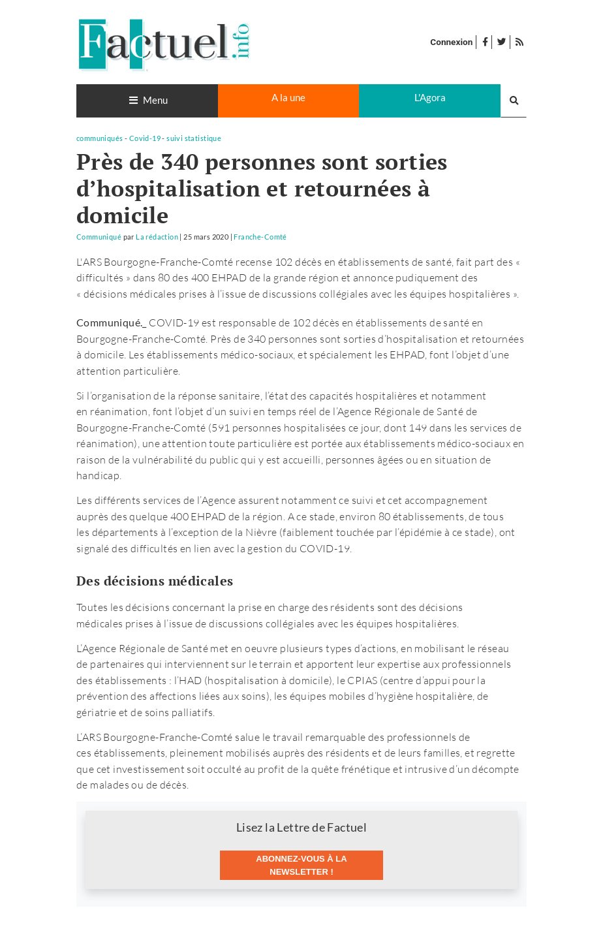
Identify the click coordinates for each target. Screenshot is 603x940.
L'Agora (430, 97)
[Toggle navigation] (147, 101)
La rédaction (157, 236)
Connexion (451, 42)
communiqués (99, 138)
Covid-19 (145, 138)
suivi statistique (193, 138)
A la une (288, 97)
